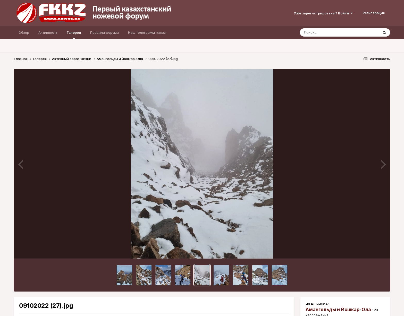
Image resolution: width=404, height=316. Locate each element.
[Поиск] (329, 32)
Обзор (24, 32)
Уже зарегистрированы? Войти (323, 13)
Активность (47, 32)
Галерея (74, 34)
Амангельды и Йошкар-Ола (338, 309)
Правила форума (104, 32)
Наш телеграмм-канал (147, 32)
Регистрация (374, 13)
